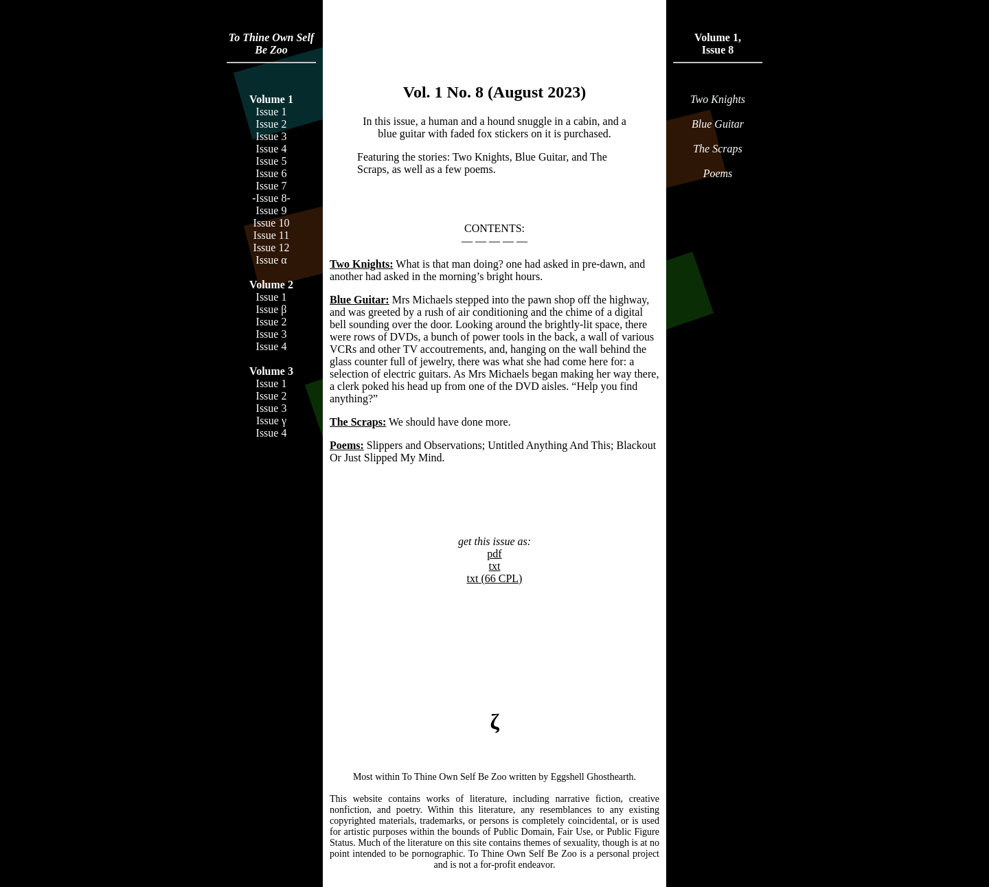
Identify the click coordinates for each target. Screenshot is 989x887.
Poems (718, 173)
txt (495, 566)
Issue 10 (271, 223)
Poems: (347, 445)
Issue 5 (271, 161)
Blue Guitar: (359, 300)
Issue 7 (271, 186)
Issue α (270, 260)
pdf (494, 554)
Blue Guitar (718, 124)
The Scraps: (358, 422)
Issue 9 (271, 210)
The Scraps (717, 148)
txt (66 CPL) (495, 578)
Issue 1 (271, 111)
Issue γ (271, 420)
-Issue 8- (271, 198)
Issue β (270, 309)
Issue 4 (271, 148)
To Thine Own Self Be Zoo (271, 44)
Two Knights (717, 99)
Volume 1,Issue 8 (717, 44)
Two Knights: (362, 264)
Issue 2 (271, 124)
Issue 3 (271, 136)
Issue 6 (271, 173)
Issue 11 (271, 235)
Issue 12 (271, 247)
